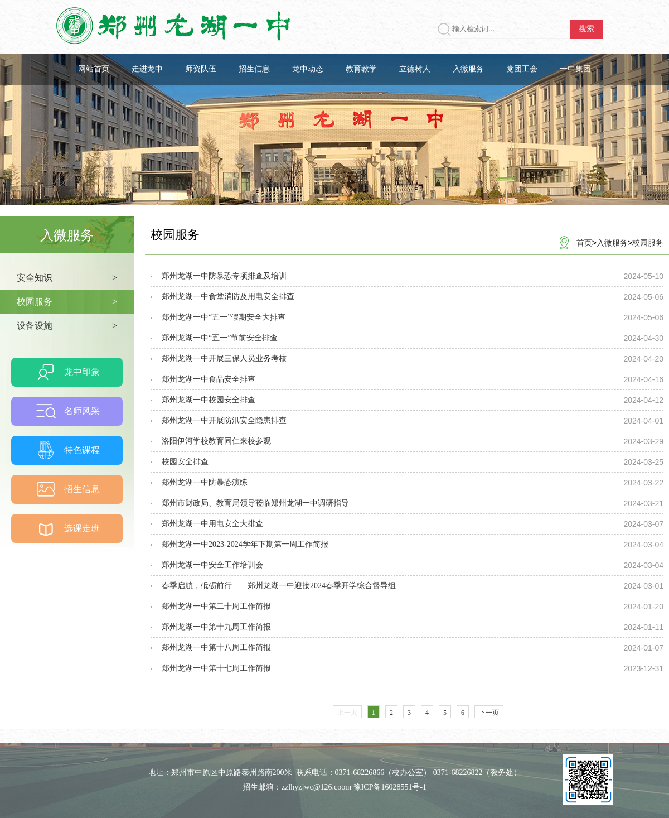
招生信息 (254, 69)
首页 (584, 242)
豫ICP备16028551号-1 (389, 787)
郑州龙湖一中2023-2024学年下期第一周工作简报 (245, 544)
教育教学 (361, 69)
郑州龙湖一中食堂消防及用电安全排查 (228, 296)
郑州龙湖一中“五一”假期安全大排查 (223, 317)
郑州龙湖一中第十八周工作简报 (216, 647)
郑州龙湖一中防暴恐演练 (205, 482)
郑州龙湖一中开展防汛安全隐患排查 (224, 420)
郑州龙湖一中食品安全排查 (208, 379)
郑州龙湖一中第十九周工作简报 (216, 627)
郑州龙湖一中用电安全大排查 (212, 523)
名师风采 (82, 411)
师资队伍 (200, 69)
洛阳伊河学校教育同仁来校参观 (216, 441)
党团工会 (521, 69)
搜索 (586, 29)
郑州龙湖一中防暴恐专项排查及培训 (224, 276)
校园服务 (647, 242)
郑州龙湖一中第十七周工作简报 (216, 668)
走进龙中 (147, 69)
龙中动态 (307, 69)
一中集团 (575, 69)
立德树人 (414, 69)
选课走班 (82, 528)
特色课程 (82, 450)
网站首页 (93, 69)
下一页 (489, 712)
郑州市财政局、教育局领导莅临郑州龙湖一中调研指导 (255, 503)
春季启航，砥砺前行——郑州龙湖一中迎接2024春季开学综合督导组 (279, 585)
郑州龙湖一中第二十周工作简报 (216, 606)
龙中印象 (82, 372)
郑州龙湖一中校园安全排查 (208, 400)
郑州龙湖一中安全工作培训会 (212, 565)
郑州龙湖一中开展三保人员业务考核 (224, 358)
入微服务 (468, 69)
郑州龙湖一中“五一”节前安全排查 (220, 338)
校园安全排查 (185, 462)
